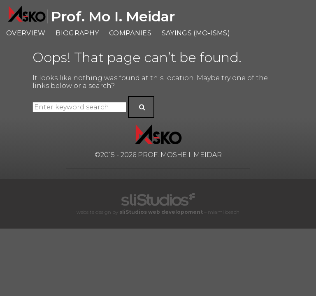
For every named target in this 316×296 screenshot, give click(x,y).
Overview (25, 33)
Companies (130, 33)
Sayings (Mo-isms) (196, 33)
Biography (77, 33)
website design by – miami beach (158, 212)
